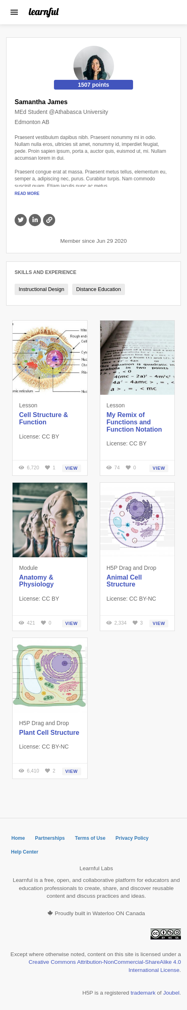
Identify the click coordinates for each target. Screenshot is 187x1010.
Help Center (24, 852)
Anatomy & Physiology (36, 581)
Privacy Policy (132, 838)
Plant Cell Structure (49, 732)
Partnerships (49, 838)
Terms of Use (90, 838)
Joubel (171, 993)
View (71, 468)
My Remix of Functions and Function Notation (134, 421)
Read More (27, 193)
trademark (143, 993)
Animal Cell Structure (124, 581)
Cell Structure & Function (43, 418)
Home (18, 838)
